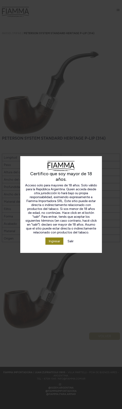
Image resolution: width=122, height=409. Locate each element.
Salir (70, 241)
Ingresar (54, 241)
